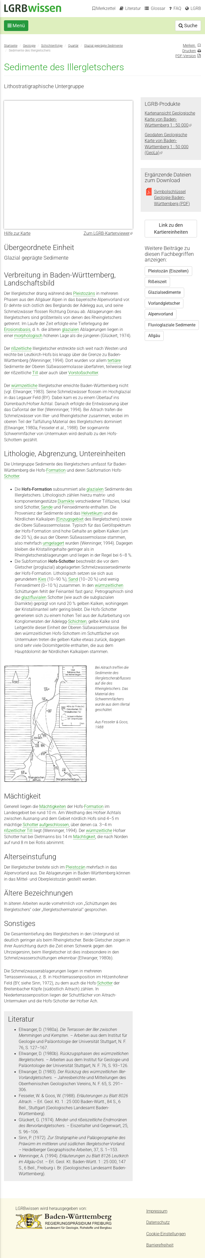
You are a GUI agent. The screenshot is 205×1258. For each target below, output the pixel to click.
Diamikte (66, 501)
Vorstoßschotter (83, 372)
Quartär (73, 46)
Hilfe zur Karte (17, 233)
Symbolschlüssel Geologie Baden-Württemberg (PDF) (172, 197)
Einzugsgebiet (70, 519)
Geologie (29, 46)
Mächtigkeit (84, 836)
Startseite (10, 46)
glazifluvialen (33, 597)
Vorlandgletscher (164, 303)
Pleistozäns (84, 293)
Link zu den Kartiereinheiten (171, 228)
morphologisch (28, 335)
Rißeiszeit (157, 281)
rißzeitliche (21, 348)
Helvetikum (91, 513)
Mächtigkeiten (52, 806)
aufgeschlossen (54, 824)
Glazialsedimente (164, 292)
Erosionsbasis (17, 329)
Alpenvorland (160, 314)
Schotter (11, 476)
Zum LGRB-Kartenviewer (108, 233)
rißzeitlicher (15, 830)
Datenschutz (158, 1222)
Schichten (77, 621)
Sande (47, 507)
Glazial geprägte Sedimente (103, 46)
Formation (56, 470)
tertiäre (114, 360)
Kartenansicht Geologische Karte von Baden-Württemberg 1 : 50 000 (170, 119)
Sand (73, 579)
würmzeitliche (24, 385)
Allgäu (154, 335)
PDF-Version (185, 56)
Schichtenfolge (51, 46)
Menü (16, 25)
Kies (42, 579)
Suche (188, 25)
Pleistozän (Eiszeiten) (168, 271)
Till (35, 372)
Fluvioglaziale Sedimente (171, 325)
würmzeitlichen (109, 585)
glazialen (70, 329)
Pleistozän (75, 867)
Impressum (156, 1211)
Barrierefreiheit (160, 1245)
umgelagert (53, 543)
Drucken (189, 51)
